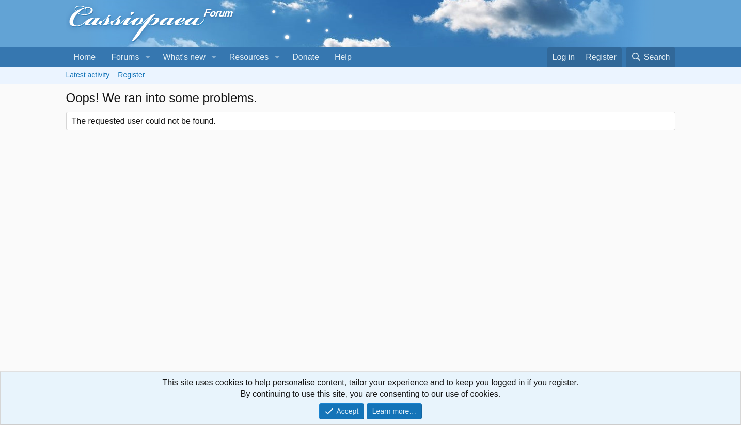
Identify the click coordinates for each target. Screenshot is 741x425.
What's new (184, 57)
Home (85, 57)
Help (343, 57)
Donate (305, 57)
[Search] (650, 57)
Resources (249, 57)
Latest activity (88, 75)
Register (131, 75)
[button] (147, 57)
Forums (125, 57)
